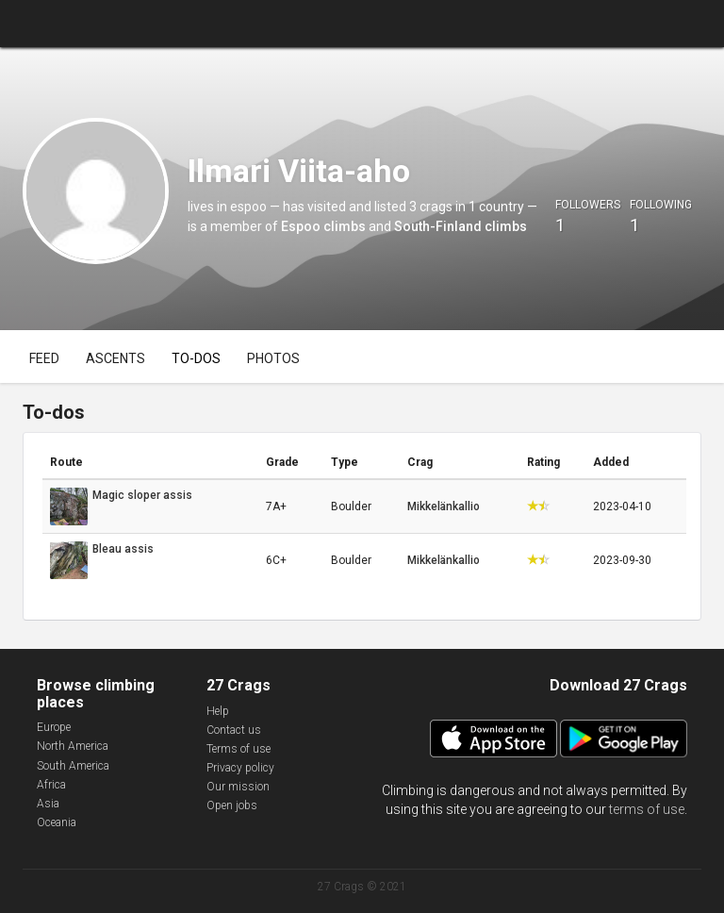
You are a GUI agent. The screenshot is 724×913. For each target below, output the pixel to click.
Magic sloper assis (142, 495)
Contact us (233, 730)
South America (73, 765)
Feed (44, 358)
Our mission (238, 786)
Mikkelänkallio (443, 506)
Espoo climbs (323, 226)
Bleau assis (123, 549)
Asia (48, 803)
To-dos (196, 358)
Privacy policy (240, 767)
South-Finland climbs (460, 226)
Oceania (56, 822)
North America (72, 746)
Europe (54, 727)
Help (217, 711)
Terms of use (238, 748)
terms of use (646, 809)
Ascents (115, 358)
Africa (51, 784)
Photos (273, 358)
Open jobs (231, 805)
